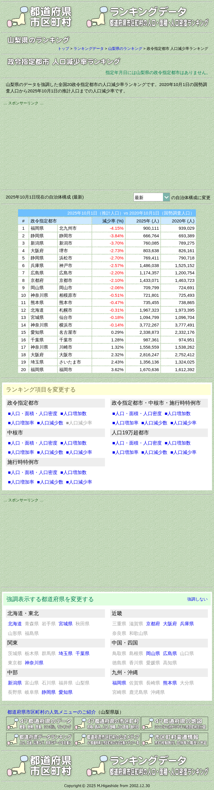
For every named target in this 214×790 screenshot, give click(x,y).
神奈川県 (34, 662)
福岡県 (119, 682)
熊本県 (170, 682)
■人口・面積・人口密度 (32, 413)
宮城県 (66, 623)
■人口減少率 (79, 452)
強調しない (197, 599)
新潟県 (15, 682)
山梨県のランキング (125, 48)
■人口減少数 (50, 422)
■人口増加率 (21, 422)
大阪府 (170, 623)
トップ (63, 48)
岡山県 (153, 653)
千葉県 (83, 653)
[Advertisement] (107, 146)
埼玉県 (66, 653)
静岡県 (49, 692)
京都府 (153, 623)
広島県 (170, 653)
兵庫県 (187, 623)
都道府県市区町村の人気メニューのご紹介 (51, 712)
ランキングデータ (88, 48)
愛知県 (66, 692)
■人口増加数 (73, 413)
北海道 (15, 623)
